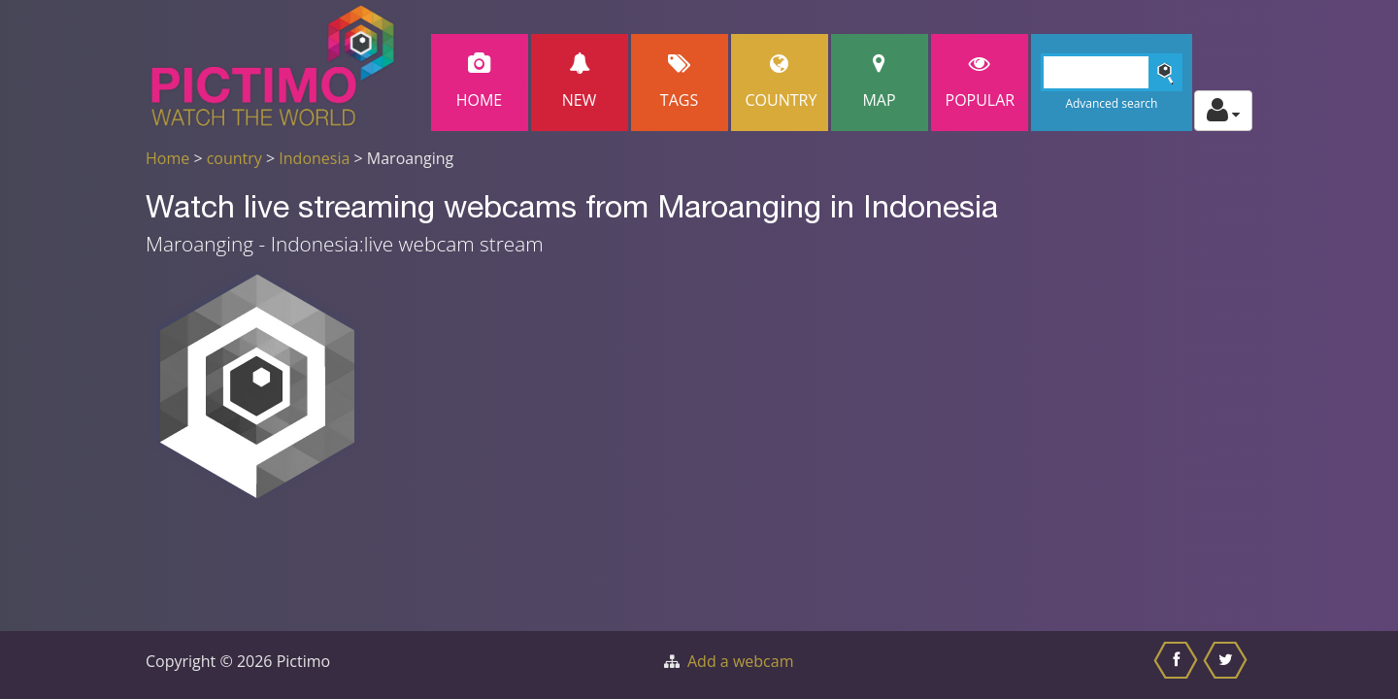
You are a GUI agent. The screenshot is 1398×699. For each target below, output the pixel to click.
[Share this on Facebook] (1178, 665)
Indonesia (314, 158)
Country (781, 82)
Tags (680, 82)
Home (480, 82)
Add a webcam (740, 661)
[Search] (1112, 72)
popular (980, 82)
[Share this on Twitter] (1227, 665)
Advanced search (1111, 103)
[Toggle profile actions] (1223, 110)
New (580, 82)
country (234, 158)
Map (880, 82)
